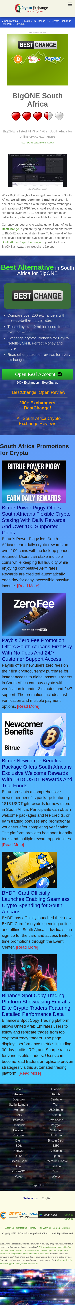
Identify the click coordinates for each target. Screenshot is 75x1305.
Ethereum (18, 1096)
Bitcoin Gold (19, 1162)
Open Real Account (37, 374)
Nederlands (30, 1198)
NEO (56, 1147)
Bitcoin (18, 1091)
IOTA (18, 1157)
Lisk (18, 1168)
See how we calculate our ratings (37, 142)
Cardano (56, 1101)
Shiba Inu (56, 1132)
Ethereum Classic (56, 1162)
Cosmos (18, 1137)
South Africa (11, 20)
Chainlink (19, 1127)
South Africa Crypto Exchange (21, 242)
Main (27, 20)
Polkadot (18, 1121)
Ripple (56, 1096)
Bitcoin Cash (56, 1142)
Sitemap (66, 1228)
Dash (18, 1142)
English (41, 20)
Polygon (56, 1127)
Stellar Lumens (19, 1106)
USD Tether (56, 1111)
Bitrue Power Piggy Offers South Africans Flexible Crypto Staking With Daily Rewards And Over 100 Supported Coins (36, 520)
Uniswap (18, 1132)
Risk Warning (44, 1228)
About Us (9, 1228)
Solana (56, 1116)
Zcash (56, 1173)
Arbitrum (56, 1137)
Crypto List (37, 1185)
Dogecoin (18, 1101)
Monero (19, 1111)
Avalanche (56, 1121)
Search (56, 1228)
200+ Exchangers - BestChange (39, 382)
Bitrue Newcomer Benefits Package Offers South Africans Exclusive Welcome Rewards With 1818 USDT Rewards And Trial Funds (37, 773)
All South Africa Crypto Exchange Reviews (39, 423)
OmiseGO (18, 1173)
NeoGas (18, 1152)
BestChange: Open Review (38, 393)
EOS (19, 1147)
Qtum (56, 1157)
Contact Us (21, 1228)
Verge (19, 1178)
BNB (19, 1116)
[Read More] (28, 586)
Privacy (32, 1228)
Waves (56, 1178)
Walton (56, 1168)
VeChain (56, 1152)
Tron (56, 1106)
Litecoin (56, 1091)
